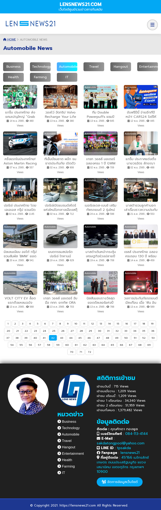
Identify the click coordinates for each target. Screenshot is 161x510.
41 (44, 338)
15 (118, 324)
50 (126, 338)
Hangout (121, 66)
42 (53, 338)
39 (25, 338)
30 (99, 331)
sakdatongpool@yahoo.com (120, 443)
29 (90, 331)
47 (98, 338)
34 (134, 331)
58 (48, 345)
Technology (41, 66)
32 (117, 331)
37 (8, 338)
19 (152, 324)
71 (80, 352)
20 (8, 331)
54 (12, 345)
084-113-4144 (136, 433)
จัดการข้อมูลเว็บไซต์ (120, 481)
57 (39, 345)
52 (143, 338)
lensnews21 (130, 452)
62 (85, 345)
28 (81, 331)
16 (126, 324)
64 (103, 345)
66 (121, 345)
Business (13, 66)
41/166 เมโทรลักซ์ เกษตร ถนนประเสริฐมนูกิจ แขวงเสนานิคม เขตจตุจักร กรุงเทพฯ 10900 (123, 464)
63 (94, 345)
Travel (94, 66)
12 (92, 324)
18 (143, 324)
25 (53, 331)
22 (26, 331)
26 (62, 331)
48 (107, 338)
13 (101, 324)
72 (89, 352)
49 (116, 338)
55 (21, 345)
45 (80, 338)
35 (143, 331)
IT (67, 77)
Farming (40, 77)
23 (35, 331)
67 (130, 345)
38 (17, 338)
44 (71, 338)
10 (75, 324)
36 (152, 331)
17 (135, 324)
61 (76, 345)
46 (89, 338)
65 (112, 345)
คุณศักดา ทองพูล (117, 429)
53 (153, 338)
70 (71, 352)
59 (58, 345)
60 (67, 345)
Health (13, 77)
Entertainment (70, 454)
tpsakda (124, 448)
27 (72, 331)
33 (125, 331)
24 (44, 331)
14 (109, 324)
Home (9, 39)
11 (84, 324)
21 (17, 331)
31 (108, 331)
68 (140, 345)
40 (35, 338)
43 (61, 338)
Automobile (68, 66)
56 (30, 345)
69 (149, 345)
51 (135, 338)
